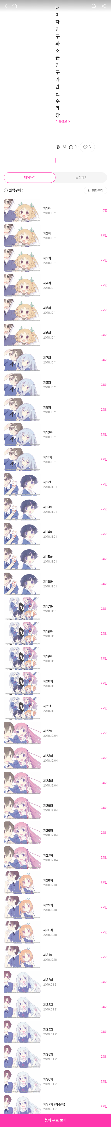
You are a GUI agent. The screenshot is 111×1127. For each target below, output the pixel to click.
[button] (55, 1120)
